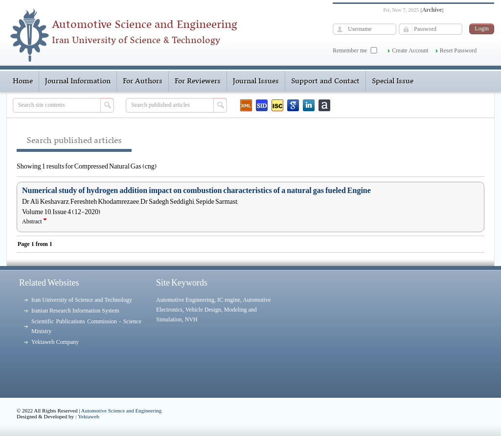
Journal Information (78, 81)
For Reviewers (198, 81)
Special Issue (392, 81)
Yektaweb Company (55, 342)
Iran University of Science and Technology (81, 299)
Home (23, 81)
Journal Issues (256, 81)
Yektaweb (88, 416)
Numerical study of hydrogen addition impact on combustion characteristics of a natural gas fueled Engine (196, 190)
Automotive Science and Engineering (121, 410)
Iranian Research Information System (75, 310)
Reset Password (458, 50)
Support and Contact (325, 81)
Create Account (410, 50)
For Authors (142, 81)
